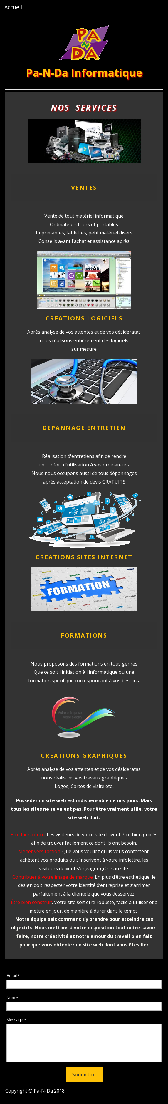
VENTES (84, 187)
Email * (12, 975)
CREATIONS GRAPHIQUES (84, 755)
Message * (16, 1019)
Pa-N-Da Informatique (84, 72)
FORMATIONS (84, 635)
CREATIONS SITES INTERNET (84, 557)
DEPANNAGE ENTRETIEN (84, 428)
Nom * (12, 997)
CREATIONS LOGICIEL (82, 318)
